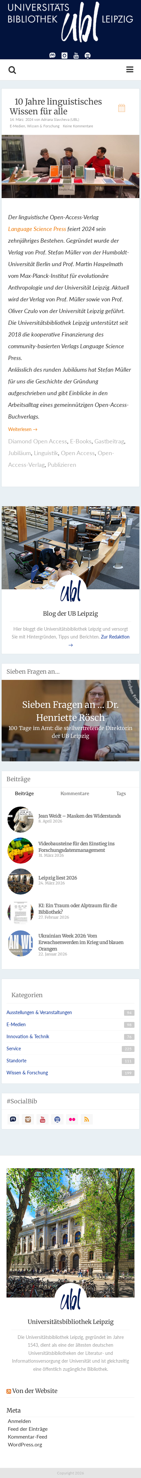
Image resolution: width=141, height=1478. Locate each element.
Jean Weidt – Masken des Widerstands (79, 816)
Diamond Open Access (37, 441)
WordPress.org (25, 1444)
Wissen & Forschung (43, 126)
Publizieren (62, 464)
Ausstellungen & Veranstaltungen (39, 1012)
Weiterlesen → (22, 429)
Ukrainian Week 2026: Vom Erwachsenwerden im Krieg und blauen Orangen (80, 942)
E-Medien (17, 126)
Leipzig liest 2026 (57, 878)
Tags (121, 793)
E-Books (81, 441)
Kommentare (75, 793)
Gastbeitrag (109, 441)
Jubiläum (19, 452)
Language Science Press (37, 228)
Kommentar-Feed (27, 1436)
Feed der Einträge (28, 1429)
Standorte (16, 1060)
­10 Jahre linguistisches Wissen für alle (56, 106)
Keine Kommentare (78, 126)
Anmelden (19, 1421)
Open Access (78, 452)
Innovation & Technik (28, 1036)
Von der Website (34, 1391)
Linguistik (46, 452)
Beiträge (24, 793)
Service (14, 1048)
